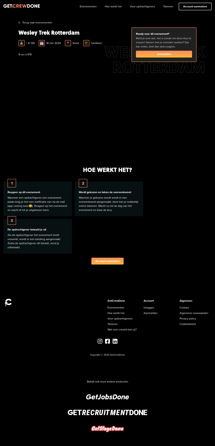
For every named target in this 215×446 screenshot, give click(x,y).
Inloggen (149, 308)
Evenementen (88, 6)
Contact (184, 308)
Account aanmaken (195, 6)
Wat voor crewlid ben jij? (122, 329)
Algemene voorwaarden (194, 313)
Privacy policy (188, 319)
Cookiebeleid (188, 324)
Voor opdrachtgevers (142, 6)
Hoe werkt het (113, 6)
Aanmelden (164, 54)
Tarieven (168, 6)
